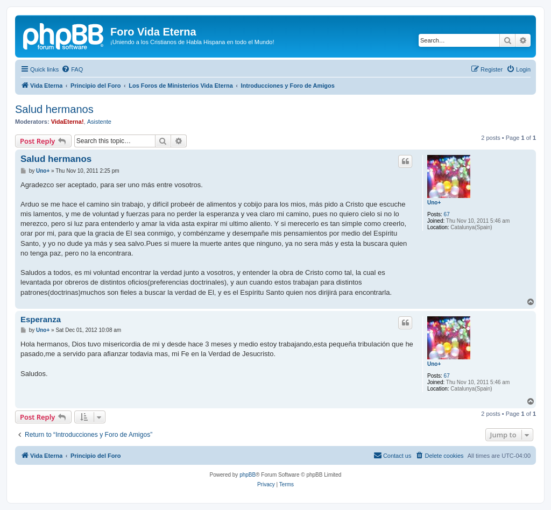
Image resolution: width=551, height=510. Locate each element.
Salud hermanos (54, 109)
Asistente (99, 121)
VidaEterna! (67, 121)
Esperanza (40, 319)
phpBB (247, 475)
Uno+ (434, 203)
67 (447, 214)
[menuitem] (72, 69)
